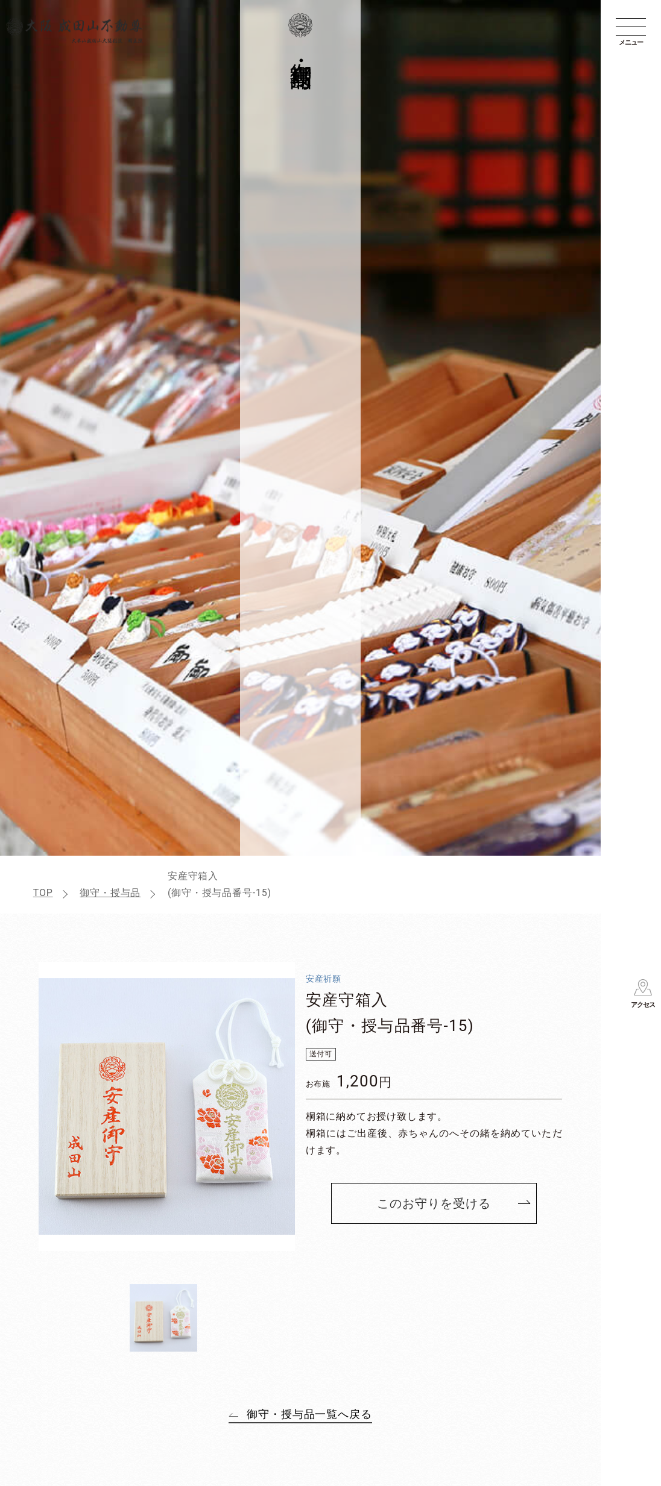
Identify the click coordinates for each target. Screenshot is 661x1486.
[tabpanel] (167, 1106)
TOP (43, 892)
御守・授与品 (110, 892)
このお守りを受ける (434, 1203)
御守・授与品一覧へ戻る (309, 1414)
